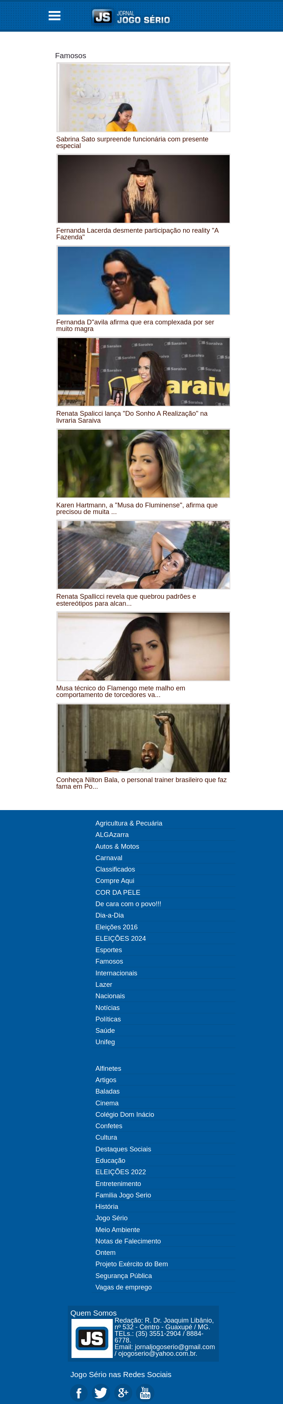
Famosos (71, 55)
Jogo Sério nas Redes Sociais (120, 1374)
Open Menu (54, 15)
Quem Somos (93, 1313)
